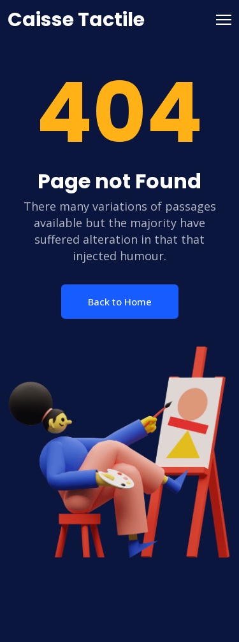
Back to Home (120, 301)
